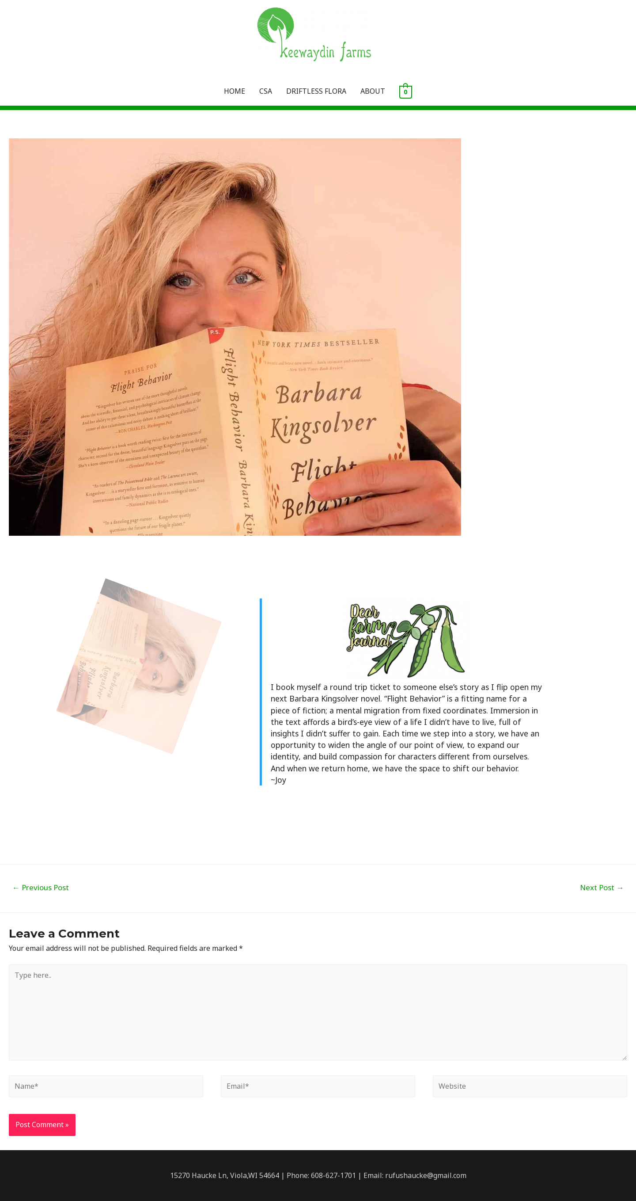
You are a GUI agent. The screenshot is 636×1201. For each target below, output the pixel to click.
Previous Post (40, 887)
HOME (234, 91)
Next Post (602, 887)
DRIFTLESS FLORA (316, 91)
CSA (265, 91)
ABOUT (372, 91)
